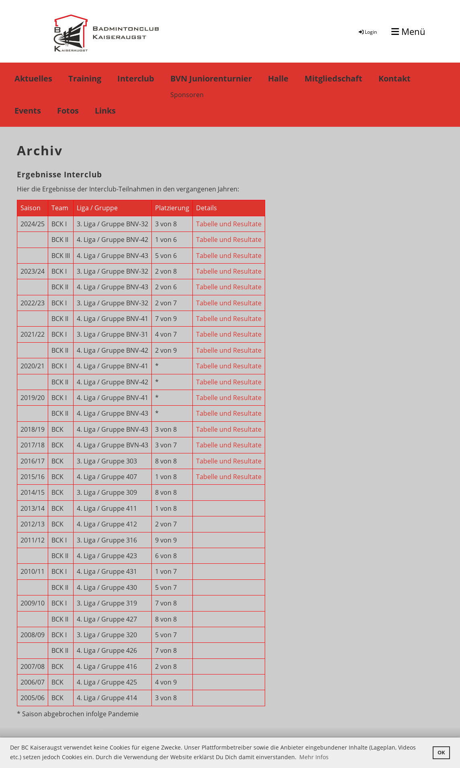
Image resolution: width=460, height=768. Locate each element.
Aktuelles (33, 78)
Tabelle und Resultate (229, 223)
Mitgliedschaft (333, 78)
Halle (278, 78)
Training (84, 78)
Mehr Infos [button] (314, 757)
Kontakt (394, 78)
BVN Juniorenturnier (211, 78)
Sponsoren (187, 94)
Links (105, 110)
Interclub (135, 78)
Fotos (68, 110)
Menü (408, 31)
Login (367, 31)
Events (27, 110)
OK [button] (441, 752)
